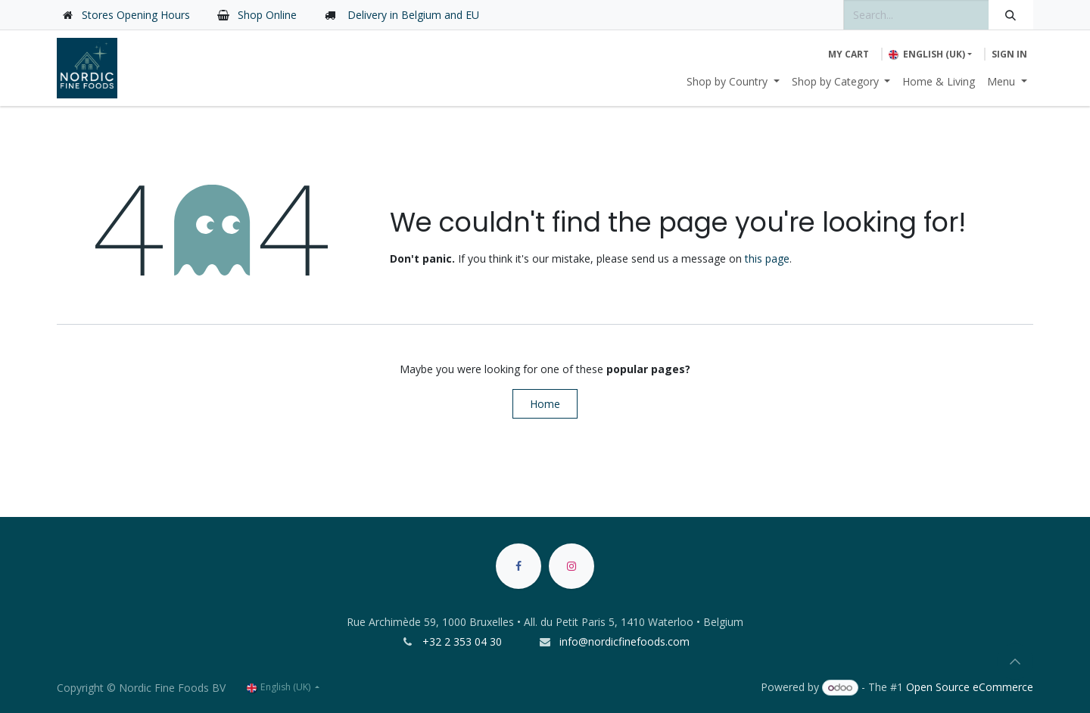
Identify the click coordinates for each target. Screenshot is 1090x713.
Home (545, 404)
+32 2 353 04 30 (463, 641)
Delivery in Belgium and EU (411, 15)
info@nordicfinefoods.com (624, 641)
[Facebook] (518, 566)
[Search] (1011, 15)
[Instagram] (571, 566)
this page (767, 258)
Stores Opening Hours (136, 15)
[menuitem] (733, 81)
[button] (1015, 661)
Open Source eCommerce (969, 687)
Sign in (1009, 54)
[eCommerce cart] (848, 54)
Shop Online (267, 15)
